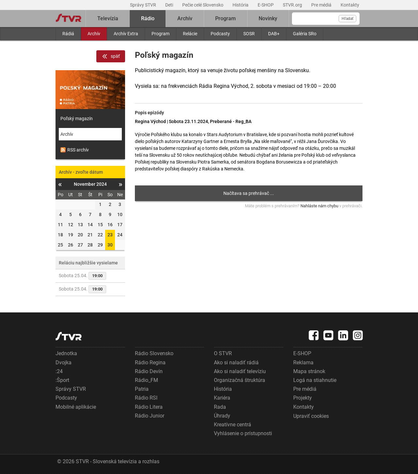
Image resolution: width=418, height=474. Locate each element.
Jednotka (66, 353)
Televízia (107, 18)
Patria (142, 389)
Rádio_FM (146, 380)
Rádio (147, 18)
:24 (59, 371)
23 (110, 234)
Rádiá (68, 33)
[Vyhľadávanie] (326, 18)
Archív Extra (126, 33)
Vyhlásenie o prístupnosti (243, 433)
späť (111, 56)
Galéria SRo (304, 33)
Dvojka (64, 362)
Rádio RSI (146, 398)
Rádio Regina (150, 362)
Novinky (268, 18)
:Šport (62, 380)
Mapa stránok (309, 371)
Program (160, 33)
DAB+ (274, 33)
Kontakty (350, 5)
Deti (169, 5)
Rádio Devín (149, 371)
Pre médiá (321, 5)
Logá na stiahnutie (314, 380)
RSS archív (74, 149)
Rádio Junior (149, 416)
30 (110, 244)
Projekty (302, 398)
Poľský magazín (76, 118)
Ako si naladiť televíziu (240, 371)
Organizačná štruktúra (239, 380)
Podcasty (220, 33)
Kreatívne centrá (232, 424)
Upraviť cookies (311, 416)
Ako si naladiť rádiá (236, 362)
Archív (94, 33)
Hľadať (347, 18)
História (241, 5)
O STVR (223, 353)
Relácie (190, 33)
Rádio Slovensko (154, 353)
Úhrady (222, 416)
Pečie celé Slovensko (203, 5)
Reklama (303, 362)
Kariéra (222, 398)
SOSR (249, 33)
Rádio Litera (149, 407)
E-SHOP (266, 5)
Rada (220, 407)
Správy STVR (143, 5)
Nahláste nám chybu (319, 205)
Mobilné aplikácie (76, 407)
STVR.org (293, 5)
